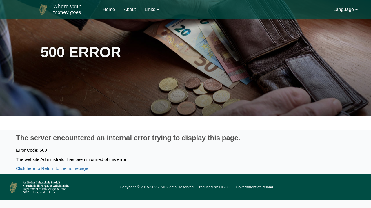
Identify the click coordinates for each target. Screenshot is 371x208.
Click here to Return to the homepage (52, 168)
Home (109, 9)
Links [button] (152, 9)
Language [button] (345, 9)
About (130, 9)
